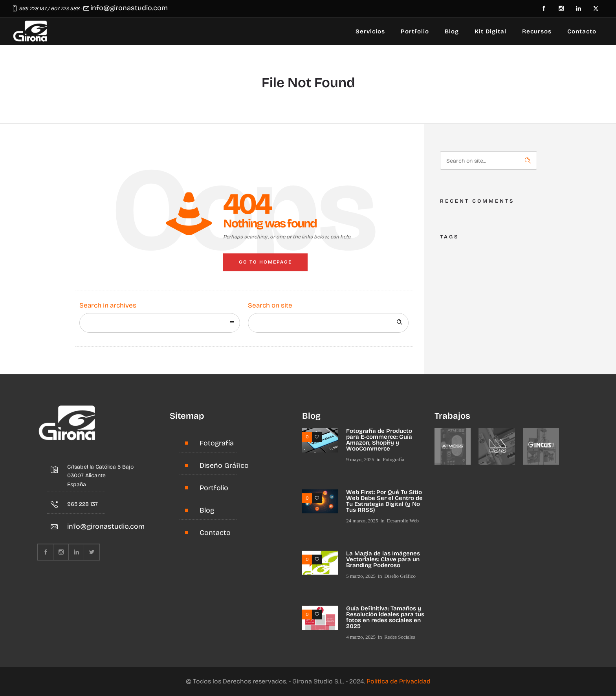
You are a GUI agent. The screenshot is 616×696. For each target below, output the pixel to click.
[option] (453, 446)
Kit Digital (490, 31)
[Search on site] (328, 323)
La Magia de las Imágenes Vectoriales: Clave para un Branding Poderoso (383, 559)
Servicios (370, 31)
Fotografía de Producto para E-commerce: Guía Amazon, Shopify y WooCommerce (379, 439)
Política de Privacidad (399, 681)
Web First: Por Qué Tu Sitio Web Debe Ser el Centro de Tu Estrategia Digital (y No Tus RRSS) (384, 501)
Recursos (537, 31)
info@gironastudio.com (129, 8)
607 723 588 (65, 8)
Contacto (581, 31)
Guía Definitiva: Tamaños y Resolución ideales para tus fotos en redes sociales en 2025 (385, 617)
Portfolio (415, 31)
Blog (452, 31)
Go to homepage (265, 262)
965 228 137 (32, 8)
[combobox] (159, 323)
